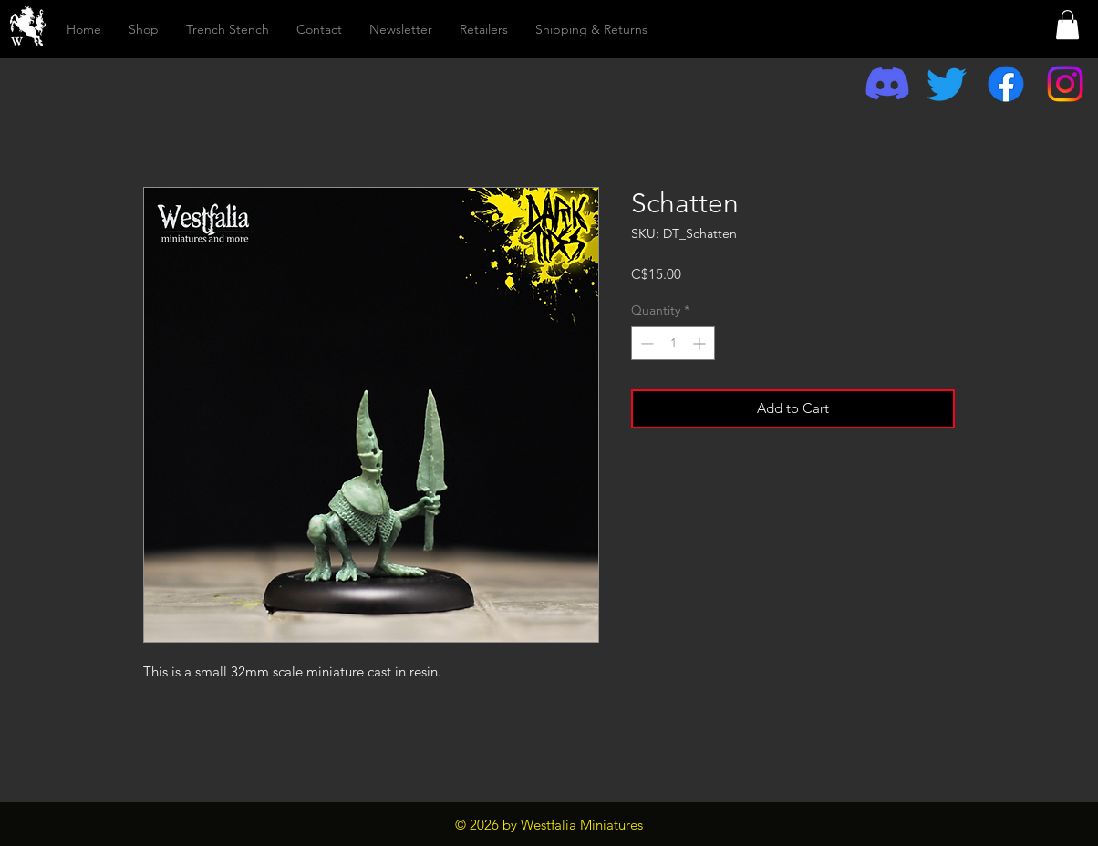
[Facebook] (1006, 84)
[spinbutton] (673, 343)
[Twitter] (946, 84)
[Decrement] (645, 343)
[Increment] (700, 343)
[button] (1067, 24)
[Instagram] (1065, 84)
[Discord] (887, 84)
